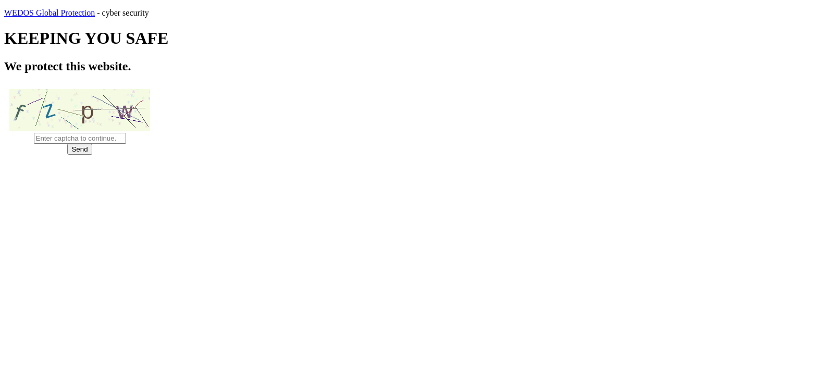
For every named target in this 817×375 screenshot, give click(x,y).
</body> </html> (408, 187)
